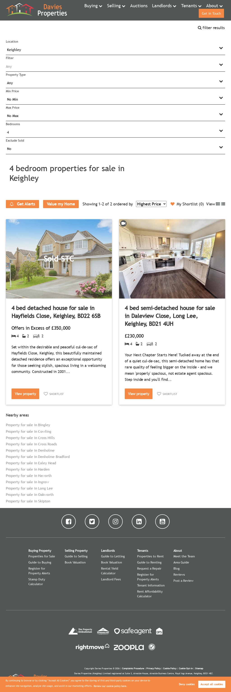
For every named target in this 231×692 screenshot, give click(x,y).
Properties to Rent (150, 556)
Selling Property (76, 551)
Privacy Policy (153, 668)
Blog (176, 568)
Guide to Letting (113, 556)
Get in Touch (210, 10)
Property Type (15, 75)
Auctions (121, 10)
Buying (79, 10)
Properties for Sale (41, 556)
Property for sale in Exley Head (31, 462)
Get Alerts (22, 204)
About (184, 10)
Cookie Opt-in (186, 668)
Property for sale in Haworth (29, 475)
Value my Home (61, 204)
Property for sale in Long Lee (29, 488)
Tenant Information (151, 585)
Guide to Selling (76, 556)
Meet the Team (184, 556)
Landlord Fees (111, 579)
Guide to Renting (149, 562)
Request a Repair (149, 568)
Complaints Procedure (133, 668)
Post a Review (183, 581)
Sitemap (199, 668)
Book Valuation (75, 562)
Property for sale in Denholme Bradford (38, 456)
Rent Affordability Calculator (150, 593)
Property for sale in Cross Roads (31, 443)
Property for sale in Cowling (28, 431)
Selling (99, 10)
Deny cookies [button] (187, 684)
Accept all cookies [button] (212, 684)
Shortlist (56, 394)
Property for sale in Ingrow (27, 481)
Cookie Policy (169, 668)
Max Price (12, 108)
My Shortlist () (187, 204)
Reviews (179, 574)
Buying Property (39, 551)
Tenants (164, 10)
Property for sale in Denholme (30, 450)
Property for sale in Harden (28, 469)
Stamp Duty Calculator (36, 581)
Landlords (140, 10)
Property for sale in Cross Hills (30, 437)
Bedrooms (13, 124)
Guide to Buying (39, 562)
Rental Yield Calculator (109, 570)
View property (25, 393)
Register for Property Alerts (39, 570)
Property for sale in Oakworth (30, 494)
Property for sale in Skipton (28, 501)
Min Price (12, 91)
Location (12, 41)
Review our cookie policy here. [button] (110, 686)
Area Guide (181, 562)
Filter (10, 58)
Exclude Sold (15, 140)
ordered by (123, 204)
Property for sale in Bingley (28, 424)
